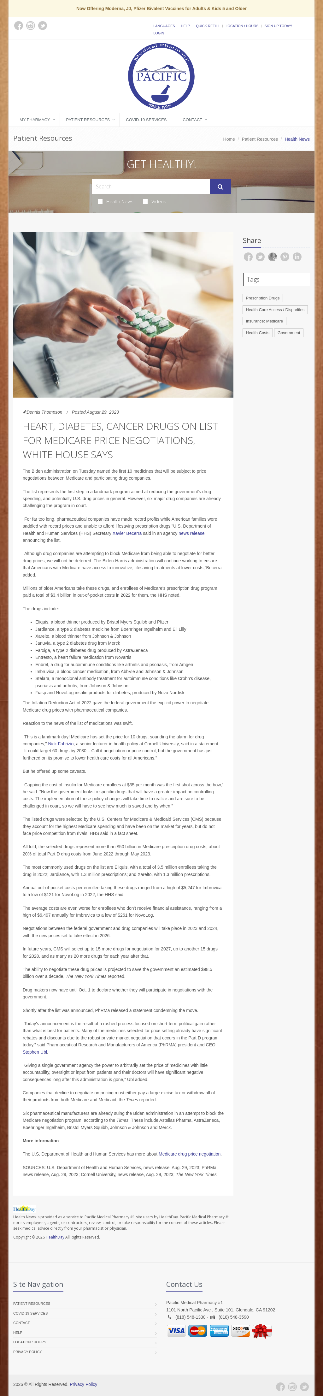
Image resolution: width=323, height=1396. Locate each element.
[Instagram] (292, 1386)
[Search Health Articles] (151, 186)
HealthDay (55, 1237)
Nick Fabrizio (60, 743)
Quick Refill (208, 26)
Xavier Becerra (127, 533)
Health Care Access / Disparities (275, 309)
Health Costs (257, 332)
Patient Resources (88, 119)
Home (229, 139)
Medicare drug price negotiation (189, 1153)
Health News (115, 201)
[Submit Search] (220, 186)
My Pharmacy (35, 119)
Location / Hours (242, 26)
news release (192, 533)
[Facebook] (280, 1386)
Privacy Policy (27, 1352)
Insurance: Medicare (264, 321)
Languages (164, 26)
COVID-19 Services (146, 119)
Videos (154, 201)
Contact (192, 119)
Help (185, 26)
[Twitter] (304, 1386)
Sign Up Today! (278, 26)
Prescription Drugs (263, 298)
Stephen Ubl (35, 1052)
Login (158, 33)
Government (289, 332)
